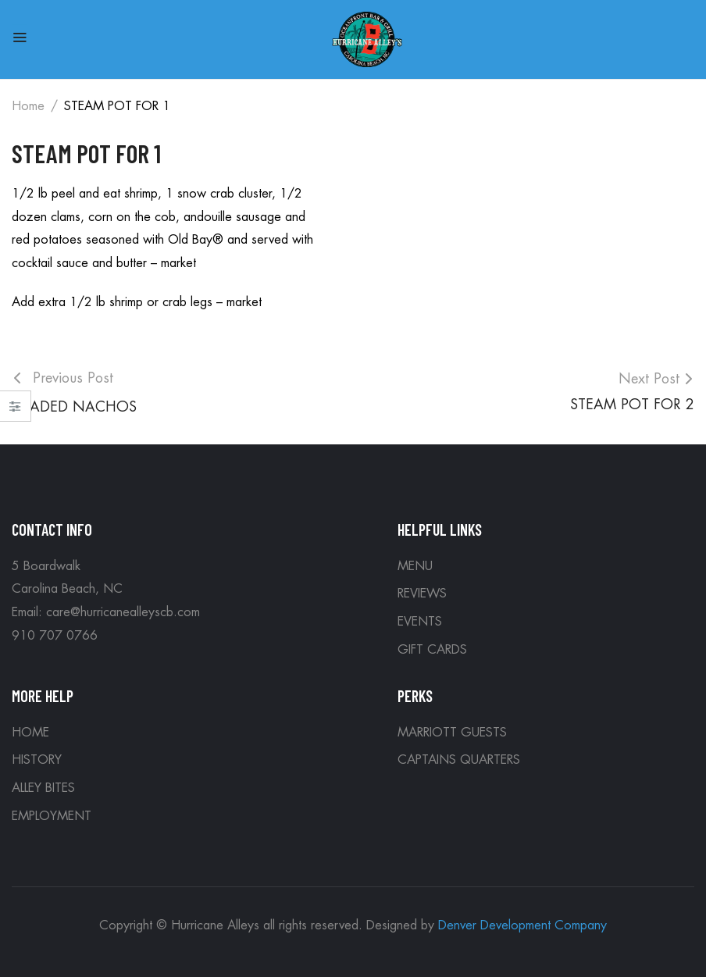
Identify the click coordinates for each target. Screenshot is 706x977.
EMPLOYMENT (51, 816)
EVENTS (420, 621)
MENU (415, 566)
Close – (15, 411)
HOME (30, 732)
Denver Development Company (522, 925)
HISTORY (37, 760)
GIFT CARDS (432, 650)
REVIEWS (422, 593)
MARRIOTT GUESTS (452, 732)
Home (28, 106)
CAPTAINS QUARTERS (459, 760)
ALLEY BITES (43, 788)
